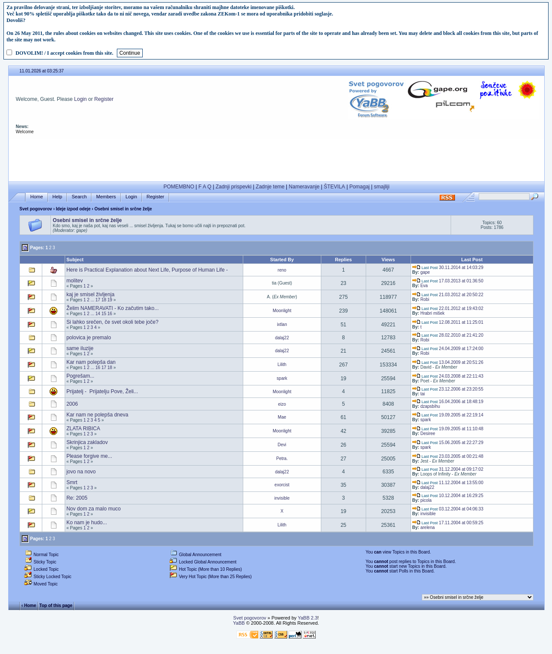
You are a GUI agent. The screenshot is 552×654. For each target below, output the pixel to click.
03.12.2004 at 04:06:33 (447, 509)
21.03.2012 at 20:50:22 (447, 294)
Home (36, 197)
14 (97, 313)
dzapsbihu (430, 406)
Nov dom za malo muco (93, 509)
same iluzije (80, 348)
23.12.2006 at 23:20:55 (447, 389)
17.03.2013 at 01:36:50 (447, 280)
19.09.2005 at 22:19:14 (447, 415)
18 (103, 299)
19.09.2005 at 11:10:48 (447, 428)
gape (425, 272)
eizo (282, 404)
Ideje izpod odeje (73, 209)
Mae (282, 417)
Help (57, 197)
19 (109, 299)
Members (106, 197)
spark (282, 378)
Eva (424, 285)
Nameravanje (304, 187)
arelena (427, 527)
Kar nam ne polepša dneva (97, 415)
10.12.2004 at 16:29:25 (447, 495)
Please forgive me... (89, 456)
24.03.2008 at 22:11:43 (447, 376)
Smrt (71, 482)
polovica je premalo (88, 338)
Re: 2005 (77, 498)
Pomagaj (359, 187)
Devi (282, 444)
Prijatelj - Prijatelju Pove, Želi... (102, 391)
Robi (425, 299)
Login (80, 99)
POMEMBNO (178, 187)
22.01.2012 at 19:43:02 (447, 308)
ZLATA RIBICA (83, 429)
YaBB (239, 623)
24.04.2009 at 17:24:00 (447, 348)
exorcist (282, 484)
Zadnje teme (270, 187)
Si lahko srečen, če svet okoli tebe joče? (112, 322)
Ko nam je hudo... (86, 522)
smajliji (381, 187)
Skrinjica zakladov (87, 442)
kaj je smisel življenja (90, 294)
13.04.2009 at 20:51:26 (447, 362)
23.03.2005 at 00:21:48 (447, 456)
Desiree (427, 433)
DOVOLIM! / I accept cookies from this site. (64, 53)
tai (422, 393)
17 (97, 299)
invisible (282, 498)
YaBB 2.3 (307, 617)
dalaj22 (282, 337)
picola (426, 500)
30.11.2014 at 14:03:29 (447, 267)
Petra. (282, 458)
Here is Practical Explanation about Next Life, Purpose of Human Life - (147, 270)
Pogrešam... (80, 376)
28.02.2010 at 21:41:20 (447, 335)
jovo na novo (81, 472)
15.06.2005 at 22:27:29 (447, 442)
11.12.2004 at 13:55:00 (447, 482)
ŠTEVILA (334, 187)
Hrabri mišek (432, 313)
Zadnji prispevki (233, 187)
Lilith (282, 364)
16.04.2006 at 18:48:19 (447, 401)
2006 (72, 404)
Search (79, 197)
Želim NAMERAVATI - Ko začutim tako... (112, 308)
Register (104, 99)
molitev (74, 281)
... (92, 299)
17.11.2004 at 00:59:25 (447, 522)
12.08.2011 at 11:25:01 (447, 322)
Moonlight (282, 310)
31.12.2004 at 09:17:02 (447, 469)
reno (282, 270)
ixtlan (282, 324)
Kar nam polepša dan (91, 362)
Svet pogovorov (35, 209)
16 (109, 313)
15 (103, 313)
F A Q (204, 187)
